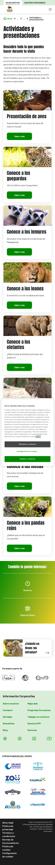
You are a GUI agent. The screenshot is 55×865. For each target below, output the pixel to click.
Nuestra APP (34, 723)
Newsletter (9, 723)
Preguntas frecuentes (39, 710)
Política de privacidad (7, 828)
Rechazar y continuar (27, 444)
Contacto (8, 710)
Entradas (7, 716)
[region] (27, 432)
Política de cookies (7, 848)
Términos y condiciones (8, 834)
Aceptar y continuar (27, 459)
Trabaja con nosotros (38, 716)
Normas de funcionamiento (10, 841)
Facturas (32, 730)
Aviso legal (7, 822)
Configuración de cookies (9, 855)
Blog (5, 730)
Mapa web (33, 703)
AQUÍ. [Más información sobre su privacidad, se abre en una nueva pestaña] (38, 437)
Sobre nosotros (11, 703)
